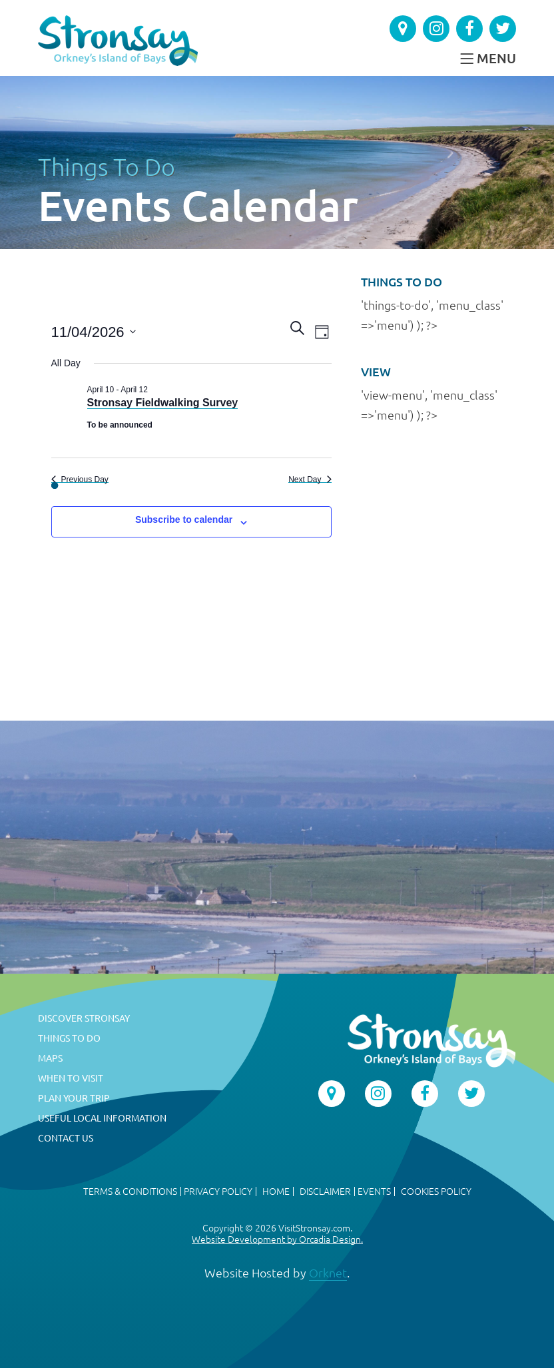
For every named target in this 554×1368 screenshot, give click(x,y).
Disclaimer (325, 1191)
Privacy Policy (218, 1191)
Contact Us (65, 1138)
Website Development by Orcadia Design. (277, 1239)
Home (276, 1191)
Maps (50, 1058)
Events (374, 1191)
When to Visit (70, 1078)
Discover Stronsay (84, 1018)
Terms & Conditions (130, 1191)
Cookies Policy (436, 1191)
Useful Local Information (102, 1118)
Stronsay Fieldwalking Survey (162, 402)
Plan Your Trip (74, 1098)
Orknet (328, 1272)
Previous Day (80, 479)
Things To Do (106, 166)
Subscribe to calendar (183, 519)
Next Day (309, 479)
